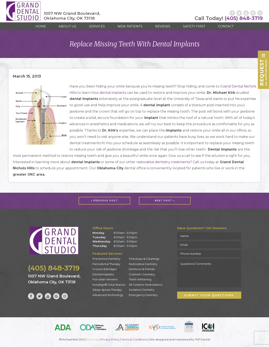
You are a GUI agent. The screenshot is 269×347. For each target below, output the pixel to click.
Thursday (99, 245)
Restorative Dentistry (143, 264)
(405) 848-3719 (229, 18)
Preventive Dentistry (106, 258)
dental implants (113, 93)
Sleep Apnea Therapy (107, 289)
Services (97, 26)
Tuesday (99, 237)
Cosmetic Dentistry (142, 274)
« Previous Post (104, 200)
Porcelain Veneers (104, 279)
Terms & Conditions (134, 339)
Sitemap (93, 339)
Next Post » (165, 200)
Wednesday (101, 241)
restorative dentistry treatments (163, 162)
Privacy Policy (110, 339)
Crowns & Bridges (104, 269)
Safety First (194, 26)
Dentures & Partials (142, 269)
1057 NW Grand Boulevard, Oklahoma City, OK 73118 (72, 16)
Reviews (162, 26)
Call (196, 162)
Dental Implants (103, 274)
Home (40, 26)
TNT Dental (202, 339)
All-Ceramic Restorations (145, 284)
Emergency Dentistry (143, 295)
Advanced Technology (107, 295)
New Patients (129, 26)
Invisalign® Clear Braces (108, 284)
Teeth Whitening (140, 279)
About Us (67, 26)
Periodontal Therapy (106, 264)
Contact (226, 26)
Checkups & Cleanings (144, 258)
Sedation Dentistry (141, 289)
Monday (98, 232)
